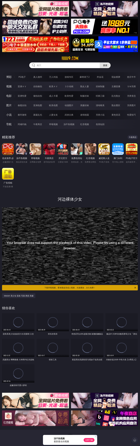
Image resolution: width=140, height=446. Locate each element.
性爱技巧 (131, 114)
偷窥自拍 (22, 105)
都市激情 (22, 114)
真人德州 (37, 76)
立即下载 (89, 440)
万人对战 (53, 76)
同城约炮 (22, 124)
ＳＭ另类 (131, 86)
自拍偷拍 (37, 86)
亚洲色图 (37, 105)
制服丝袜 (84, 95)
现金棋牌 (116, 76)
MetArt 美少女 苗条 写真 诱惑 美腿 (18, 295)
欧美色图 (53, 105)
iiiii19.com (70, 58)
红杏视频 (84, 124)
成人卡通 (53, 95)
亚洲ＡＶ (22, 86)
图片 (9, 105)
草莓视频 (53, 124)
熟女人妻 (84, 86)
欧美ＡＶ (53, 86)
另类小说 (100, 114)
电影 (9, 96)
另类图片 (131, 105)
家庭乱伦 (37, 114)
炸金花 (100, 76)
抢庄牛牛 (131, 76)
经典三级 (100, 95)
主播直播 (116, 86)
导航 (9, 124)
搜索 (105, 65)
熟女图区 (116, 105)
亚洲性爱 (22, 95)
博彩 (9, 77)
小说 (9, 115)
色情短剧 (100, 124)
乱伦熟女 (116, 95)
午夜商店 (37, 124)
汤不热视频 (69, 124)
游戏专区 (69, 76)
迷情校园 (84, 114)
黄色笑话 (116, 114)
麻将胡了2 (85, 76)
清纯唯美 (100, 105)
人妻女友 (53, 114)
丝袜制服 (100, 86)
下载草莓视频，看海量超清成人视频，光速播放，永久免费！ (90, 287)
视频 (9, 86)
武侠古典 (69, 114)
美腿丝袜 (84, 105)
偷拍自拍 (37, 95)
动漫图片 (69, 105)
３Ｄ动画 (69, 86)
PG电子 (22, 76)
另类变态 (131, 95)
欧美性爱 (69, 95)
